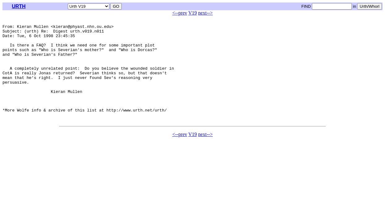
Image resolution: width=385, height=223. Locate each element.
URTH (18, 6)
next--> (205, 12)
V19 (192, 12)
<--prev (179, 12)
